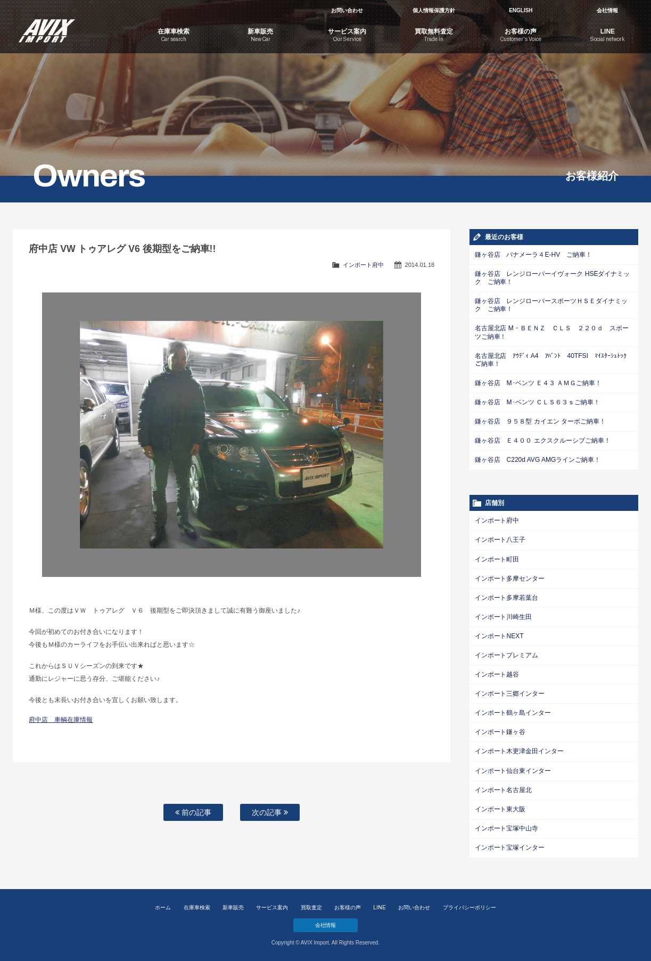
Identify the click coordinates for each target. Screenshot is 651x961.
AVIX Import (65, 26)
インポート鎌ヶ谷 (500, 731)
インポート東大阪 (500, 807)
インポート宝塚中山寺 (507, 826)
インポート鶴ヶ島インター (513, 711)
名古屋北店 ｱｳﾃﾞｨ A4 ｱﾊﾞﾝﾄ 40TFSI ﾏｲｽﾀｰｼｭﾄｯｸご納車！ (554, 359)
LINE (379, 907)
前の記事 (193, 812)
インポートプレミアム (507, 654)
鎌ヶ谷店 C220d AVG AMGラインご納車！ (537, 459)
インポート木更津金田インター (519, 750)
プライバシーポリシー (469, 907)
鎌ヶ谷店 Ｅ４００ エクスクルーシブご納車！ (543, 440)
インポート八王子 (500, 539)
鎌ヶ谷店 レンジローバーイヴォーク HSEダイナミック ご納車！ (552, 278)
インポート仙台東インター (513, 769)
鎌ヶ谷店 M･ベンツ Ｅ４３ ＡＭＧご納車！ (538, 382)
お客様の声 (347, 907)
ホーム (163, 907)
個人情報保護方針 (434, 10)
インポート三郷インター (510, 692)
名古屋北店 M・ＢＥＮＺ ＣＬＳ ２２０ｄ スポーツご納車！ (552, 332)
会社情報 (607, 10)
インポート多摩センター (510, 577)
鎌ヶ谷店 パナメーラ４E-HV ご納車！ (533, 254)
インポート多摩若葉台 (507, 596)
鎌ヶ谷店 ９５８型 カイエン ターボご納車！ (540, 421)
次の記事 (270, 812)
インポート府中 (363, 265)
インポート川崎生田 (503, 616)
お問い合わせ (347, 10)
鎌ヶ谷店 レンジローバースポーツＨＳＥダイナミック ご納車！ (551, 305)
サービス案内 (272, 907)
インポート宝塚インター (510, 846)
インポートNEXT (499, 635)
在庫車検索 (197, 907)
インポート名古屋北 (503, 788)
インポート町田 (497, 558)
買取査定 (311, 907)
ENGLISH (520, 10)
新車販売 (233, 907)
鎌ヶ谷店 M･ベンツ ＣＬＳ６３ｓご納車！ (537, 401)
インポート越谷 (497, 673)
